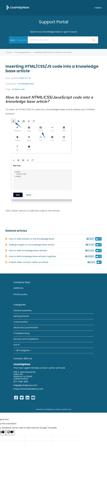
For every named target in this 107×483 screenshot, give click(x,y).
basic (12, 40)
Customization (21, 322)
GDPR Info (19, 288)
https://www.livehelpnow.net (28, 388)
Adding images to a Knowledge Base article (31, 244)
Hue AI (17, 345)
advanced (21, 40)
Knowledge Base (22, 52)
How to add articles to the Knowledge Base (31, 238)
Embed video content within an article (28, 262)
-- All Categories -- (23, 350)
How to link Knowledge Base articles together (32, 256)
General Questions (23, 310)
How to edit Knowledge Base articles (28, 250)
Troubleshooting (21, 333)
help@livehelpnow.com (25, 385)
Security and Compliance (26, 339)
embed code (18, 89)
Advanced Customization (26, 327)
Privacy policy (20, 294)
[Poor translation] (10, 432)
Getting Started (21, 316)
